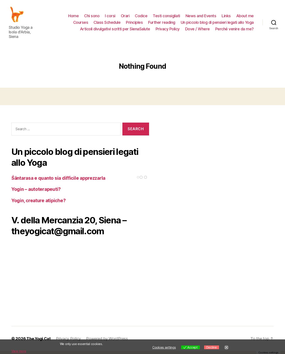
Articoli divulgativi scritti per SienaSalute (115, 30)
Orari (125, 17)
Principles (134, 24)
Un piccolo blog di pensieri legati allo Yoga (217, 24)
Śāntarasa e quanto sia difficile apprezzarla (58, 181)
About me (245, 17)
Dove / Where (197, 30)
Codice (141, 17)
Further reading (161, 24)
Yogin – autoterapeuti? (36, 192)
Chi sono (91, 17)
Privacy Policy (168, 30)
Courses (80, 24)
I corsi (110, 17)
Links (226, 17)
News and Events (201, 17)
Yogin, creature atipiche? (38, 203)
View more (18, 351)
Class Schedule (107, 24)
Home (73, 17)
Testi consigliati (166, 17)
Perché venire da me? (234, 30)
